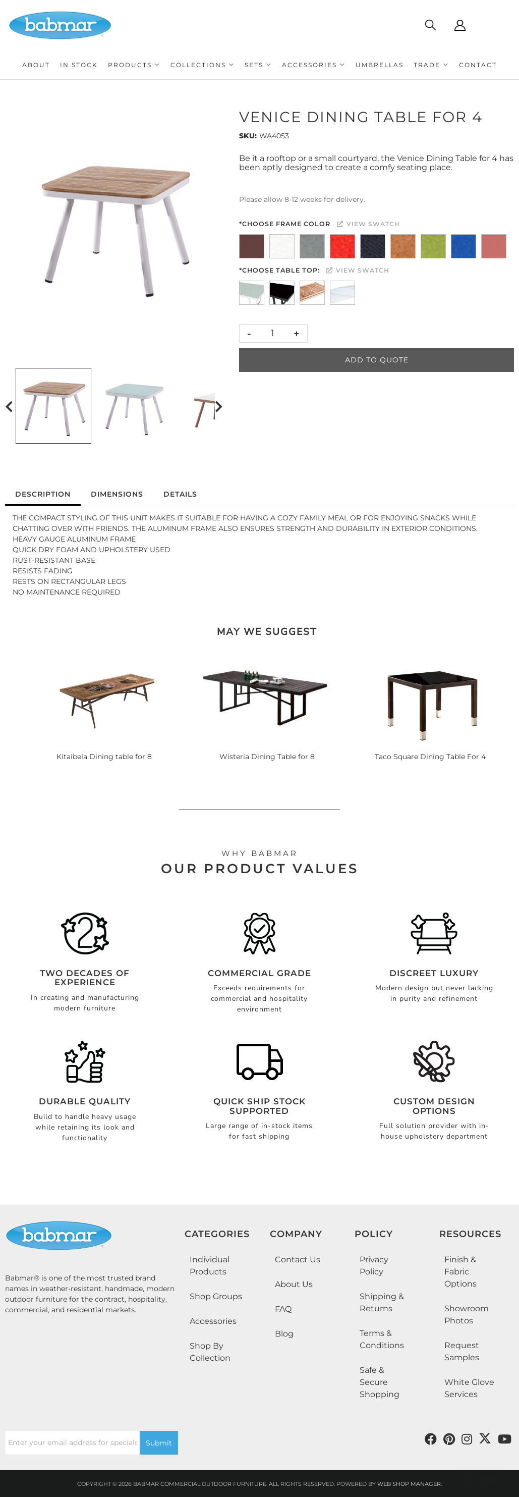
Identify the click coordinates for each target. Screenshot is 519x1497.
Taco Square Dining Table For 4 (430, 756)
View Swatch (368, 224)
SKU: (248, 135)
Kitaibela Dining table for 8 (104, 756)
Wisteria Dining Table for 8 (267, 756)
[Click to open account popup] (460, 25)
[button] (134, 64)
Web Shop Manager (409, 1483)
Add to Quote (377, 359)
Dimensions (117, 494)
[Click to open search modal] (430, 25)
